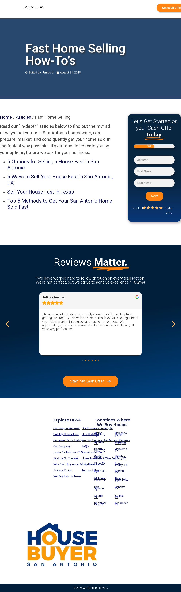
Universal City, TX (100, 503)
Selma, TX (119, 496)
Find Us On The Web (66, 458)
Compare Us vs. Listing (68, 440)
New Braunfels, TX (121, 479)
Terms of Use (90, 470)
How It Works (90, 434)
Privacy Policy (62, 470)
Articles (23, 117)
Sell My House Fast (66, 434)
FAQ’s (85, 446)
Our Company (61, 446)
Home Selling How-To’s (68, 452)
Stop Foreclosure (93, 464)
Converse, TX (121, 449)
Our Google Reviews (66, 428)
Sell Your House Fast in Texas (40, 192)
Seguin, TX (98, 496)
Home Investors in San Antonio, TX (104, 458)
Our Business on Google (97, 428)
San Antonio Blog (92, 452)
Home (6, 117)
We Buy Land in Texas (67, 476)
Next (154, 196)
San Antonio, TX (99, 488)
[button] (82, 360)
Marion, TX (119, 471)
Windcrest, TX (121, 503)
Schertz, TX (120, 487)
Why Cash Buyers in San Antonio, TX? (77, 464)
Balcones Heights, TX (121, 434)
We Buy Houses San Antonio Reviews (106, 440)
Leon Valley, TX (121, 464)
